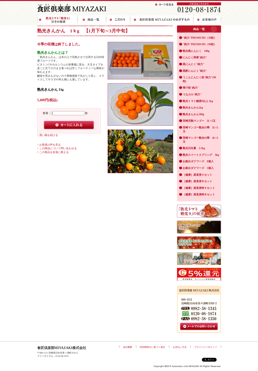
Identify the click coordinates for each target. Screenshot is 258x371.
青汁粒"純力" (191, 87)
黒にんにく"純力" (194, 64)
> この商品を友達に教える (53, 152)
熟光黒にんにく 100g (196, 51)
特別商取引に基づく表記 (152, 347)
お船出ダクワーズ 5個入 (198, 168)
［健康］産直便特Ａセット (199, 188)
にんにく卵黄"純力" (195, 57)
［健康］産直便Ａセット (197, 174)
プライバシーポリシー (205, 347)
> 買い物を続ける (47, 135)
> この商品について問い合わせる (57, 148)
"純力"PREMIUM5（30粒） (200, 37)
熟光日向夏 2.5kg (194, 148)
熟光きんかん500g (193, 114)
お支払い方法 (180, 347)
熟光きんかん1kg (193, 107)
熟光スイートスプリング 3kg (201, 154)
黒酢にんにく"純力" (195, 70)
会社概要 (127, 347)
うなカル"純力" (192, 94)
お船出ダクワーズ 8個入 (198, 161)
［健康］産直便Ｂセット (197, 181)
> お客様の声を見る (49, 144)
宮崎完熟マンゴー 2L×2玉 (199, 120)
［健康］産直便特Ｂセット (199, 194)
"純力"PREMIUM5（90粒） (200, 44)
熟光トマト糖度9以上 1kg (198, 101)
